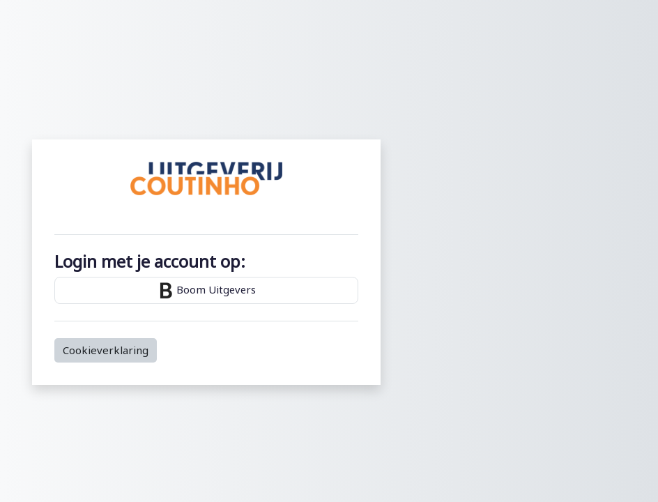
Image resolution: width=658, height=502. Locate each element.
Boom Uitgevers (206, 290)
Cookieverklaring (105, 350)
